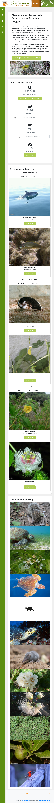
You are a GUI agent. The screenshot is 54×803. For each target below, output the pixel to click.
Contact (33, 796)
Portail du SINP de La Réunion (31, 794)
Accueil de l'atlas (17, 794)
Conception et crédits (46, 794)
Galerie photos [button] (30, 155)
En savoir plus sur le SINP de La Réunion (26, 58)
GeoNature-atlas (26, 800)
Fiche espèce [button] (29, 223)
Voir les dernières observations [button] (29, 98)
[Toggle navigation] (4, 3)
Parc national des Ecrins (44, 800)
